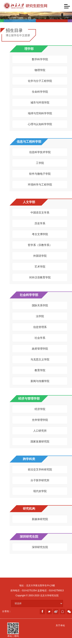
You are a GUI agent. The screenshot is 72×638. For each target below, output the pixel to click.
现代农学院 (40, 491)
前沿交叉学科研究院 (40, 469)
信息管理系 (40, 327)
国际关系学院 (40, 305)
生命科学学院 (40, 91)
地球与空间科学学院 (40, 113)
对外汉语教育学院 (40, 277)
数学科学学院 (40, 59)
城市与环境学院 (40, 102)
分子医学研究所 (40, 480)
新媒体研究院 (40, 519)
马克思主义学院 (40, 359)
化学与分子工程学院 (40, 80)
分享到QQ (62, 611)
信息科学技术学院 (40, 152)
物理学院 (40, 70)
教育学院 (40, 370)
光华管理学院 (40, 419)
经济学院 (40, 409)
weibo (56, 611)
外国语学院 (40, 255)
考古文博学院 (40, 234)
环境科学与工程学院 (40, 184)
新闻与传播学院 (40, 381)
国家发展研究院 (40, 441)
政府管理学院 (40, 348)
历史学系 (40, 223)
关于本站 (60, 625)
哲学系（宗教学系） (40, 245)
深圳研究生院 (40, 547)
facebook (42, 611)
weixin (69, 611)
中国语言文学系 (40, 212)
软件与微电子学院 (40, 173)
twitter (49, 611)
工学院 (40, 162)
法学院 (40, 316)
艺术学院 (40, 266)
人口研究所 (40, 430)
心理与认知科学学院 (40, 124)
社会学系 (40, 337)
